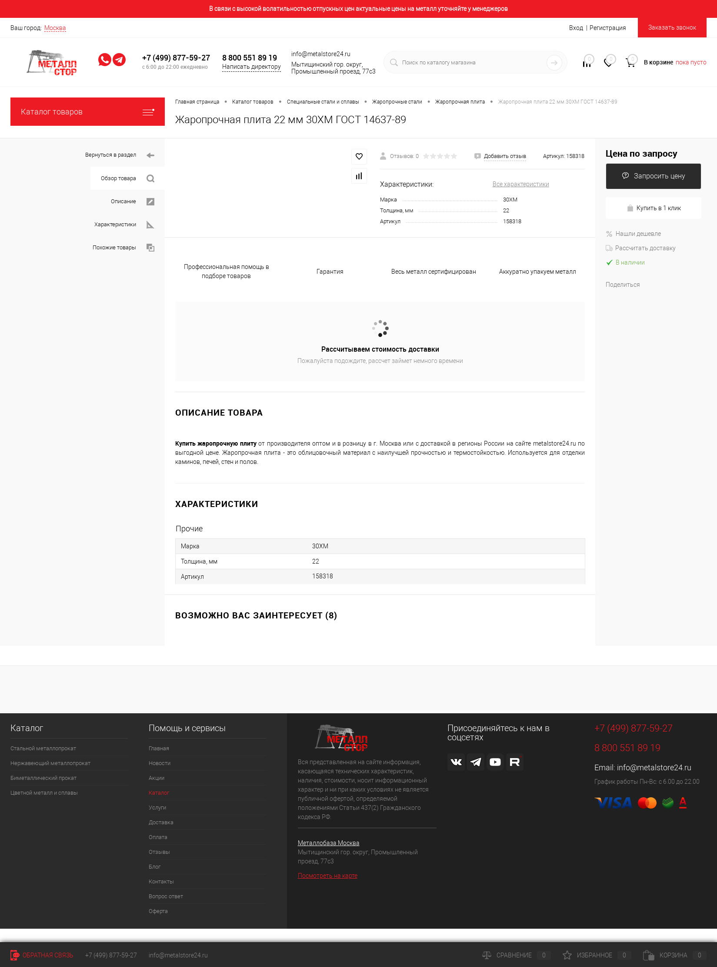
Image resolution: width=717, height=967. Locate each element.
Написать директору (251, 66)
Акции (156, 778)
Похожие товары (123, 248)
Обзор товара (127, 179)
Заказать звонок (672, 27)
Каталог (159, 792)
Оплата (158, 837)
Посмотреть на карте (327, 875)
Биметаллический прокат (43, 778)
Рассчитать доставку (641, 248)
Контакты (161, 881)
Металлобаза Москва (329, 842)
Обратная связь (41, 955)
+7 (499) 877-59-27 (176, 57)
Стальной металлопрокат (43, 748)
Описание (132, 202)
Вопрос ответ (166, 896)
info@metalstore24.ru (654, 767)
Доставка (161, 822)
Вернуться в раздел (119, 155)
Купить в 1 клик (654, 208)
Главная (159, 748)
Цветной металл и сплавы (44, 792)
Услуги (157, 807)
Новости (159, 763)
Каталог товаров (87, 111)
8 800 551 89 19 (249, 57)
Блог (154, 866)
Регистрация (608, 27)
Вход (576, 27)
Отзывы (159, 852)
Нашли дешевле (633, 233)
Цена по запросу (641, 153)
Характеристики (124, 225)
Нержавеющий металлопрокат (50, 763)
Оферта (158, 911)
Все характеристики (521, 184)
